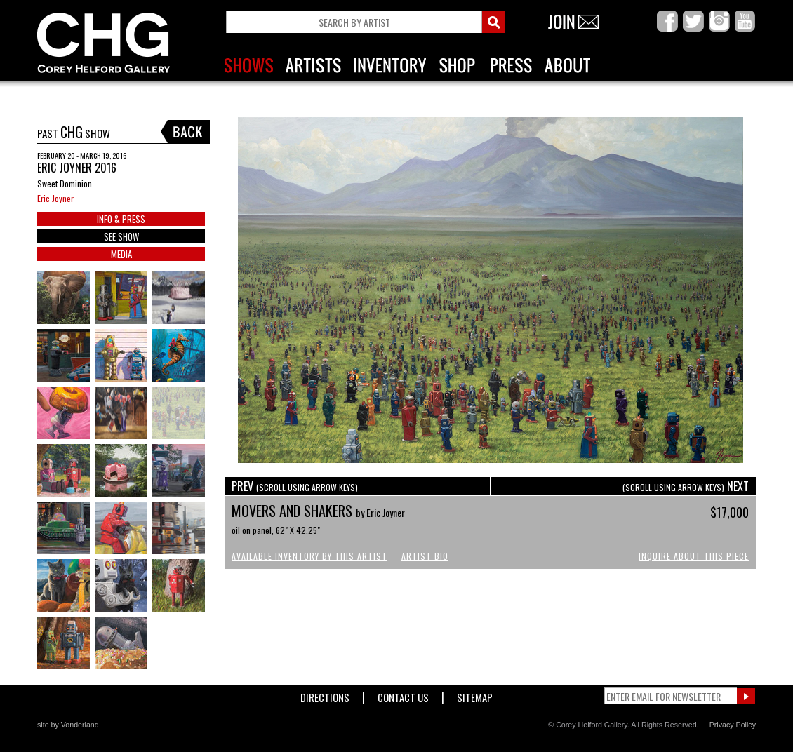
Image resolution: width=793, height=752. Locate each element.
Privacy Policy (732, 724)
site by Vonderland (68, 724)
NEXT (685, 486)
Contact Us (403, 694)
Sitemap (475, 694)
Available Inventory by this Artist (309, 556)
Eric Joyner (55, 198)
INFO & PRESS (121, 219)
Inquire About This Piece (694, 556)
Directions (324, 694)
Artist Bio (424, 556)
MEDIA (121, 254)
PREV (295, 486)
